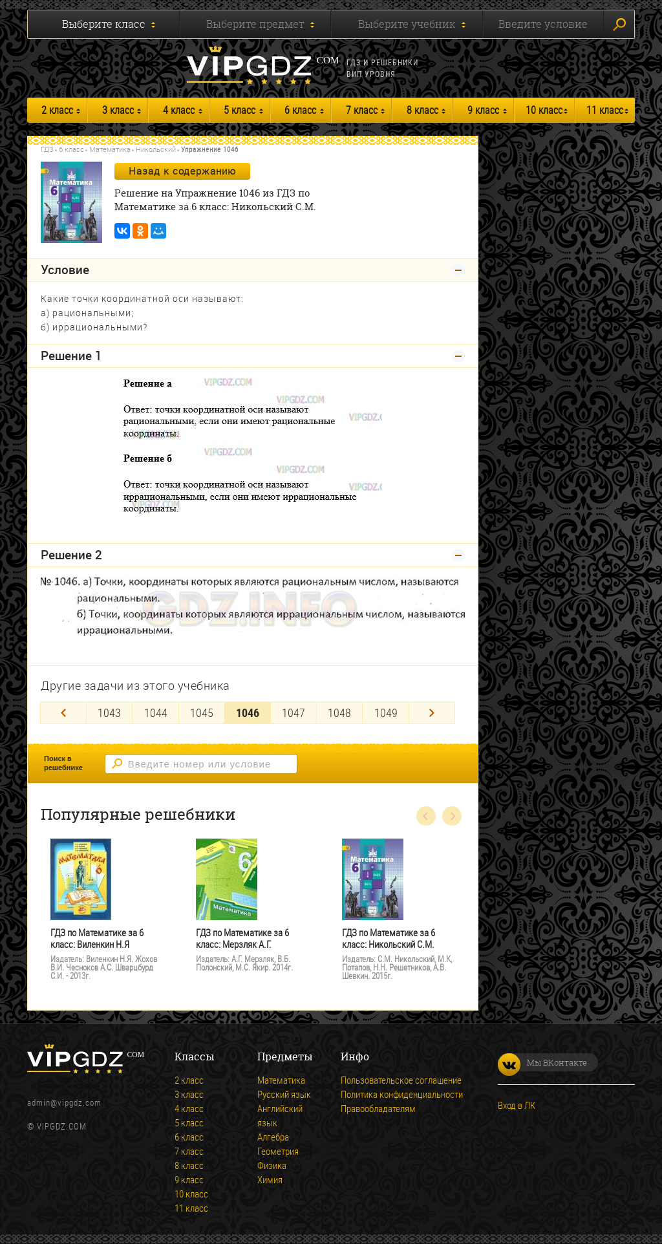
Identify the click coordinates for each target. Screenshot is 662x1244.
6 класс (300, 110)
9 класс (483, 110)
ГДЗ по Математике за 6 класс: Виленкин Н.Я (97, 938)
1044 (155, 712)
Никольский (156, 149)
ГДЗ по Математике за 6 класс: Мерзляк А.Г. (242, 938)
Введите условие (543, 24)
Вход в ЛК (516, 1105)
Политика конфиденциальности (402, 1094)
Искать (619, 24)
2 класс (57, 110)
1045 (201, 712)
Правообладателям (378, 1108)
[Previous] (63, 713)
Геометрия (278, 1150)
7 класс (362, 110)
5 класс (239, 110)
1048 (339, 712)
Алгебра (273, 1136)
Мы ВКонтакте (542, 1062)
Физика (271, 1165)
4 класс (179, 110)
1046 (247, 712)
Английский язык (280, 1115)
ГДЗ (47, 149)
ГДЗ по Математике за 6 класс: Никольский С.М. (388, 938)
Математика (110, 149)
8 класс (422, 110)
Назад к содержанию (182, 170)
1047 (293, 712)
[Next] (431, 713)
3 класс (118, 110)
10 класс (544, 110)
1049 (386, 712)
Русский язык (284, 1094)
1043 (109, 712)
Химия (270, 1179)
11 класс (604, 110)
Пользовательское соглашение (401, 1079)
